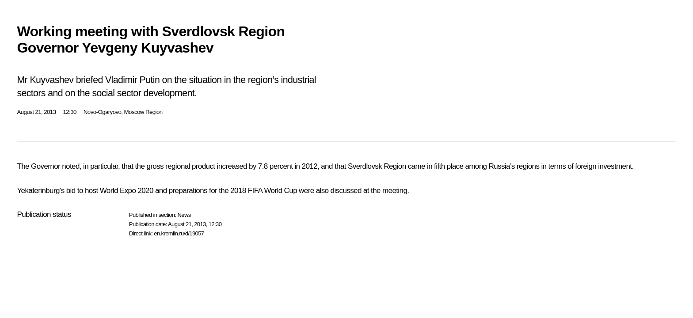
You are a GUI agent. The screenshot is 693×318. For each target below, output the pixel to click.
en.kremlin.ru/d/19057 (179, 233)
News (183, 215)
